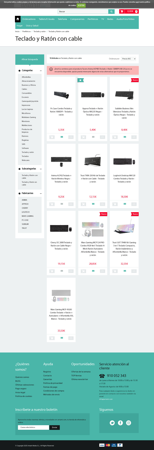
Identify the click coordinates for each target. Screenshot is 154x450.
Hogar (20, 26)
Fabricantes (27, 193)
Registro (47, 372)
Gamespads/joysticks (30, 101)
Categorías (27, 70)
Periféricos (93, 19)
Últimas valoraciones (24, 385)
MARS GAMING (28, 216)
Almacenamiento (28, 81)
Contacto (47, 376)
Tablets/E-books (46, 19)
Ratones (25, 136)
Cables (24, 89)
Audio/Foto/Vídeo (125, 19)
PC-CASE (25, 220)
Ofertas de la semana (80, 372)
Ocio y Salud (32, 26)
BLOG (17, 381)
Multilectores (27, 125)
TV (102, 19)
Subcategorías (29, 169)
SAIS (23, 144)
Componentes (77, 19)
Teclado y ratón (28, 152)
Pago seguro (20, 389)
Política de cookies (23, 396)
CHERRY (25, 208)
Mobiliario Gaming (29, 117)
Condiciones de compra (53, 391)
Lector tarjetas (27, 109)
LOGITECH (26, 212)
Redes (110, 19)
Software (25, 148)
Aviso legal (20, 393)
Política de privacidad (52, 383)
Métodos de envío (51, 395)
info (71, 137)
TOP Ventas (76, 376)
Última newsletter (79, 379)
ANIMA (24, 200)
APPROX (25, 204)
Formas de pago (50, 387)
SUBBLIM (25, 224)
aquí (137, 2)
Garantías (47, 379)
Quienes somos (22, 377)
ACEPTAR (81, 5)
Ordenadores (28, 19)
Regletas (25, 140)
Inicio (18, 19)
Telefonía (62, 19)
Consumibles (27, 93)
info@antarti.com (106, 399)
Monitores (26, 121)
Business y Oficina (29, 85)
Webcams (26, 160)
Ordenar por (114, 59)
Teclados (25, 156)
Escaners (25, 97)
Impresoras (26, 105)
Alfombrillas (26, 77)
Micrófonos (26, 113)
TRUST (24, 228)
